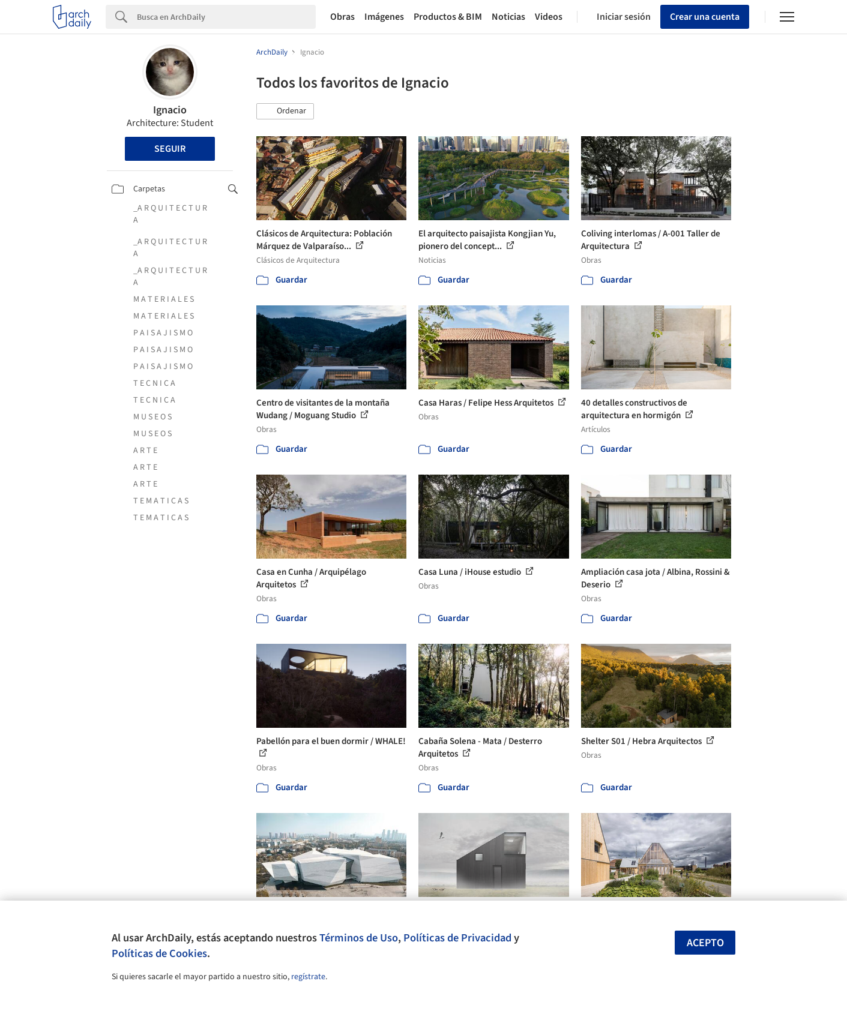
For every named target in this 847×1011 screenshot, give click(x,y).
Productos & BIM (448, 17)
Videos (548, 17)
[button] (285, 111)
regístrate (308, 977)
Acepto (705, 942)
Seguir (169, 148)
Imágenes (384, 17)
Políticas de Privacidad (457, 938)
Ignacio (170, 110)
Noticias (508, 17)
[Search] (226, 17)
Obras (342, 17)
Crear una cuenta (705, 16)
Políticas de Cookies (159, 953)
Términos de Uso (358, 938)
